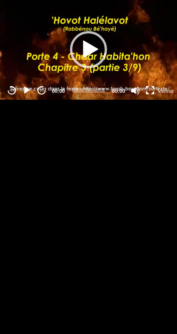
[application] (88, 50)
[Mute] (135, 90)
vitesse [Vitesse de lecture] (166, 91)
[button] (88, 49)
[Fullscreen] (150, 90)
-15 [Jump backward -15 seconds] (12, 90)
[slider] (88, 90)
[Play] (27, 90)
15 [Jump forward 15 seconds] (42, 90)
